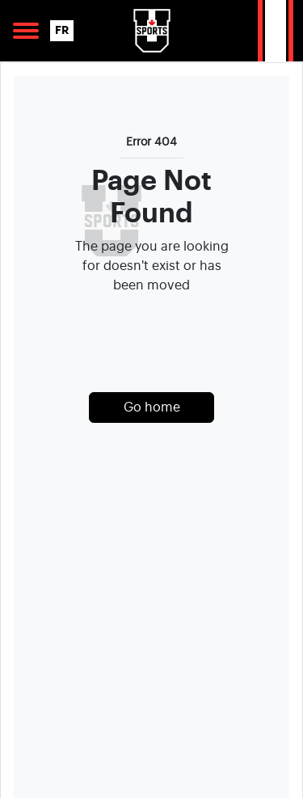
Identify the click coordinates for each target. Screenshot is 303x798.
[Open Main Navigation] (26, 31)
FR (62, 30)
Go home (152, 407)
